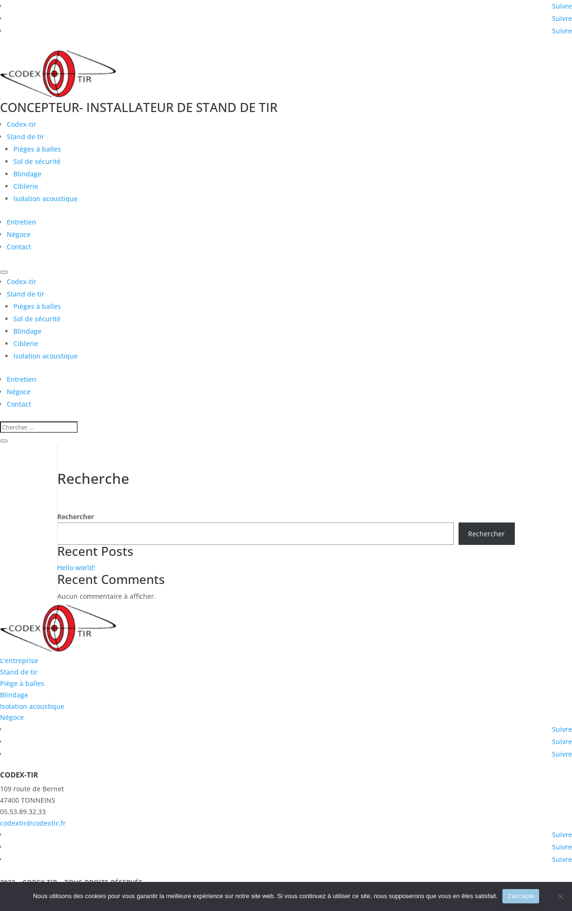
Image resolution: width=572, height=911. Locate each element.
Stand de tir (25, 136)
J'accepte (520, 896)
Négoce (19, 234)
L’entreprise (19, 660)
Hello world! (76, 567)
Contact (19, 246)
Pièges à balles (37, 149)
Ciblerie (25, 186)
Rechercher (75, 516)
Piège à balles (22, 683)
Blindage (27, 173)
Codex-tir (21, 124)
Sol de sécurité (37, 161)
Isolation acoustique (45, 198)
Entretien (21, 221)
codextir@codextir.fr (33, 823)
